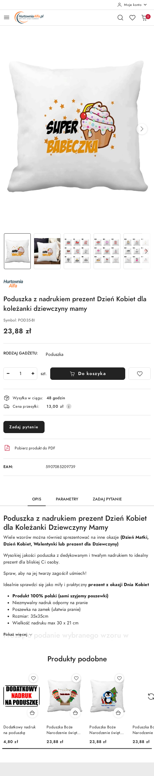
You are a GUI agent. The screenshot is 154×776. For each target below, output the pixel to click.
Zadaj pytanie (24, 427)
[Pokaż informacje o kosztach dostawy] (69, 406)
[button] (141, 129)
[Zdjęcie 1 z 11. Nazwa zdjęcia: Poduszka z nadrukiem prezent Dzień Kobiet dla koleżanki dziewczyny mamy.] (17, 251)
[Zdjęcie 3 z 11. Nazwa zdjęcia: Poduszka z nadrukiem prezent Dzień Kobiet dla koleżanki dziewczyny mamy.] (77, 251)
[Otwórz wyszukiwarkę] (120, 17)
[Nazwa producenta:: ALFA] (13, 283)
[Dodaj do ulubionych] (140, 373)
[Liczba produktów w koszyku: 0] (144, 17)
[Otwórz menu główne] (6, 17)
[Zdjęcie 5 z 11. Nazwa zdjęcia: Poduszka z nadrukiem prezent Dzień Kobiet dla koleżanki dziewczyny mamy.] (137, 251)
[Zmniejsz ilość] (8, 374)
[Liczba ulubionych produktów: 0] (132, 17)
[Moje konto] (132, 5)
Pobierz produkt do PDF (29, 448)
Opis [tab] (36, 499)
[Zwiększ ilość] (32, 374)
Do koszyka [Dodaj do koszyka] (88, 374)
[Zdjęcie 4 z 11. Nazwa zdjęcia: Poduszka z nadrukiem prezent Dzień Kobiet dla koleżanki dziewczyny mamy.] (107, 251)
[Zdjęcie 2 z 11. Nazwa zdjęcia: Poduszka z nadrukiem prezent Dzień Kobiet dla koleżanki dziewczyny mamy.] (47, 251)
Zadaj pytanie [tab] (107, 499)
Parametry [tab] (67, 499)
